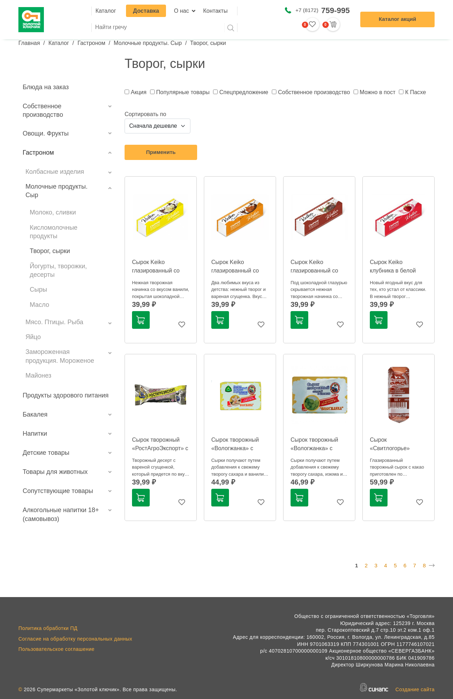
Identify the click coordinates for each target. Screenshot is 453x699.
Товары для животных (55, 471)
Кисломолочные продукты (54, 232)
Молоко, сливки (53, 212)
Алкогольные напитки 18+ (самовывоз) (61, 514)
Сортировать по (145, 114)
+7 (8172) (323, 10)
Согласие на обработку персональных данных (75, 639)
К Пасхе (415, 92)
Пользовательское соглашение (56, 649)
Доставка (146, 11)
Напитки (35, 433)
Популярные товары (183, 92)
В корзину (140, 320)
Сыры (38, 289)
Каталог (106, 11)
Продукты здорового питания (66, 395)
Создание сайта (415, 689)
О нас (181, 11)
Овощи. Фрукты (46, 133)
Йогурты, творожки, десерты (58, 270)
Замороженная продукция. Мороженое (59, 356)
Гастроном (91, 43)
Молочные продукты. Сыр (148, 43)
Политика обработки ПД (48, 628)
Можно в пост (377, 92)
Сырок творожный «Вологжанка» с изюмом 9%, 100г (314, 448)
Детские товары (46, 452)
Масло (39, 304)
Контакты (215, 11)
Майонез (38, 375)
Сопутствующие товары (58, 490)
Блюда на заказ (46, 87)
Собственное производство (43, 110)
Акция (138, 92)
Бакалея (35, 414)
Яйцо (33, 336)
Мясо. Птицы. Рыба (54, 322)
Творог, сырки (50, 250)
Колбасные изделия (54, 171)
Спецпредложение (243, 92)
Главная (29, 43)
